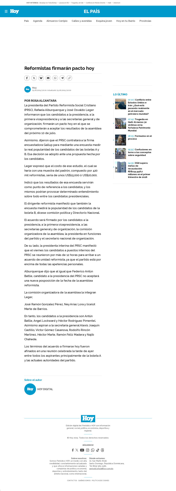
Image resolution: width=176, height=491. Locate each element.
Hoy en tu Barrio (125, 20)
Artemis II (116, 3)
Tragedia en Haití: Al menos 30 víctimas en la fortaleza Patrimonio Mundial (139, 125)
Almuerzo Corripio (56, 20)
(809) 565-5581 (99, 466)
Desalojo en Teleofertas (48, 3)
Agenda (37, 20)
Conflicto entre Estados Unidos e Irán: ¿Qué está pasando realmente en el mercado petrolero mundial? (139, 106)
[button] (6, 11)
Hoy (34, 88)
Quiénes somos (84, 480)
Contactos (72, 480)
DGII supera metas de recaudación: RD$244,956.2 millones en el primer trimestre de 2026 (139, 170)
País (26, 20)
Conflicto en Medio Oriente (95, 3)
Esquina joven (104, 20)
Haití (109, 3)
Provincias (145, 20)
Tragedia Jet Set (77, 3)
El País (92, 11)
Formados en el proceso (140, 137)
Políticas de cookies (100, 480)
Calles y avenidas (82, 20)
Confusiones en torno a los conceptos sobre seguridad (140, 152)
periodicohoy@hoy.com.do (101, 468)
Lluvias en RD (64, 3)
